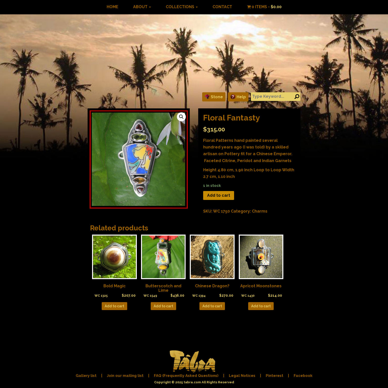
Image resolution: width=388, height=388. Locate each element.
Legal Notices (242, 375)
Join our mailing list (125, 375)
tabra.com (192, 382)
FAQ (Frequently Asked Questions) (186, 375)
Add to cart (218, 195)
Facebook (303, 375)
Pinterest (274, 375)
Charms (259, 211)
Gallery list (86, 375)
